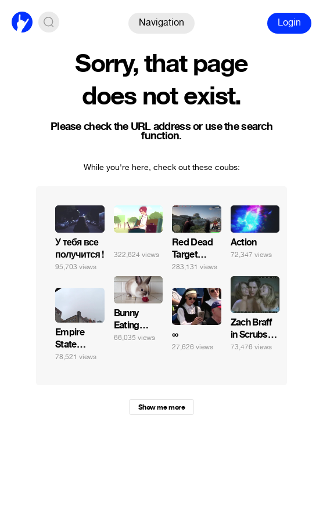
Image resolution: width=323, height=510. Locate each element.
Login (289, 22)
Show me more (161, 407)
